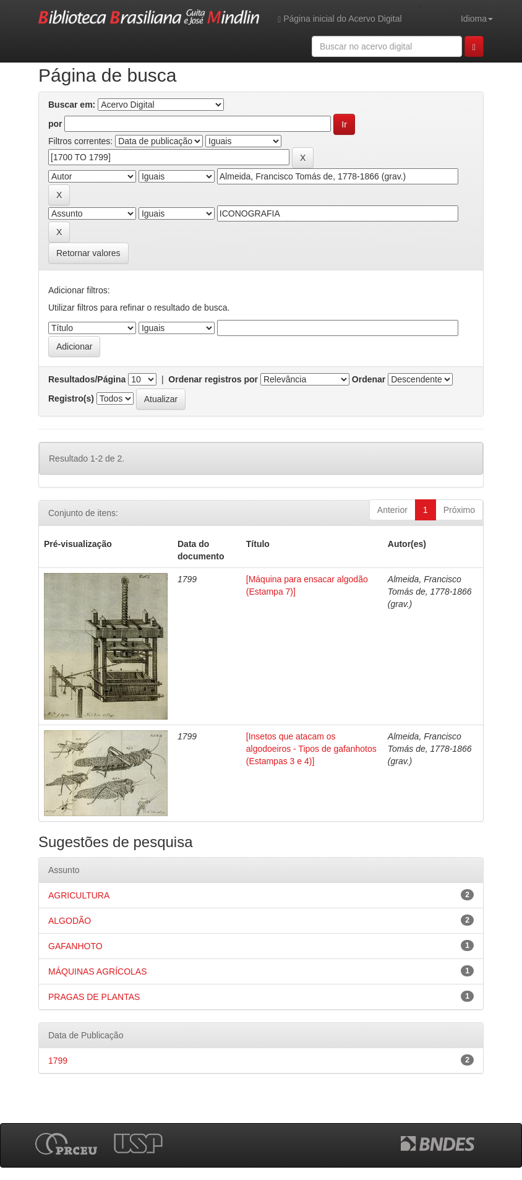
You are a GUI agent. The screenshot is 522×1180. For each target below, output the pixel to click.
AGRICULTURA (78, 895)
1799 (57, 1061)
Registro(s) (71, 398)
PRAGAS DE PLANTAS (94, 997)
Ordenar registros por (213, 379)
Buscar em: (71, 105)
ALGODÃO (69, 921)
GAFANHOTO (75, 946)
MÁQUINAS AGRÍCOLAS (97, 971)
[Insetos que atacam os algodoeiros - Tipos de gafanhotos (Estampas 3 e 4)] (311, 748)
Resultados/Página (87, 379)
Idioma (477, 19)
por (55, 124)
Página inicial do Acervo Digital (339, 19)
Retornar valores (88, 253)
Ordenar (368, 379)
